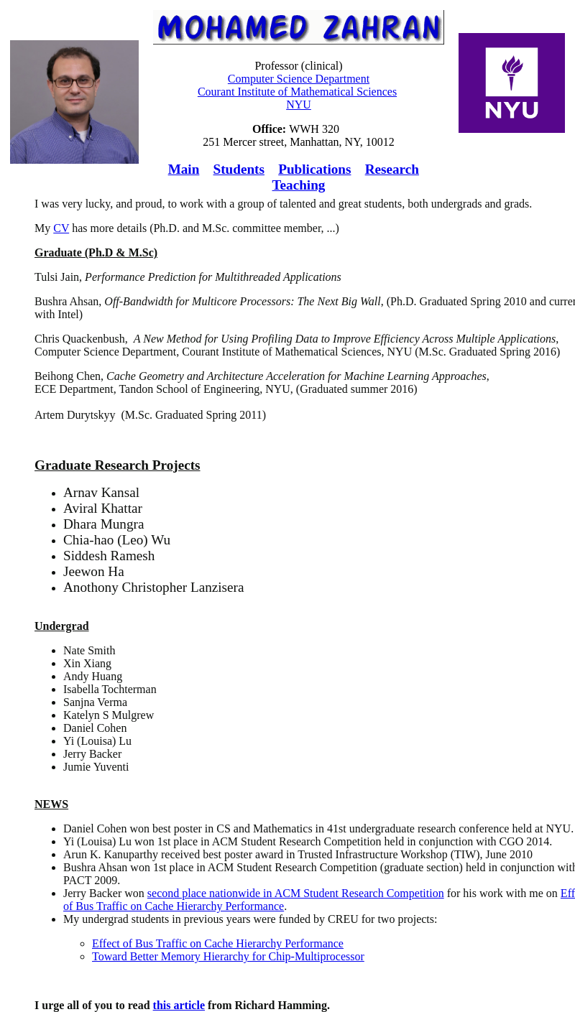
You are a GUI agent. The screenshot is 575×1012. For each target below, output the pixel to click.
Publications (314, 169)
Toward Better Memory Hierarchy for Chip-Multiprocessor (228, 956)
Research (392, 169)
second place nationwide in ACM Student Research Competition (295, 893)
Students (238, 169)
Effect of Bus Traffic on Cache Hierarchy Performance (218, 943)
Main (184, 169)
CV (61, 228)
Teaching (299, 184)
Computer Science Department (298, 79)
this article (179, 1005)
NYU (298, 104)
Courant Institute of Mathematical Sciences (297, 91)
